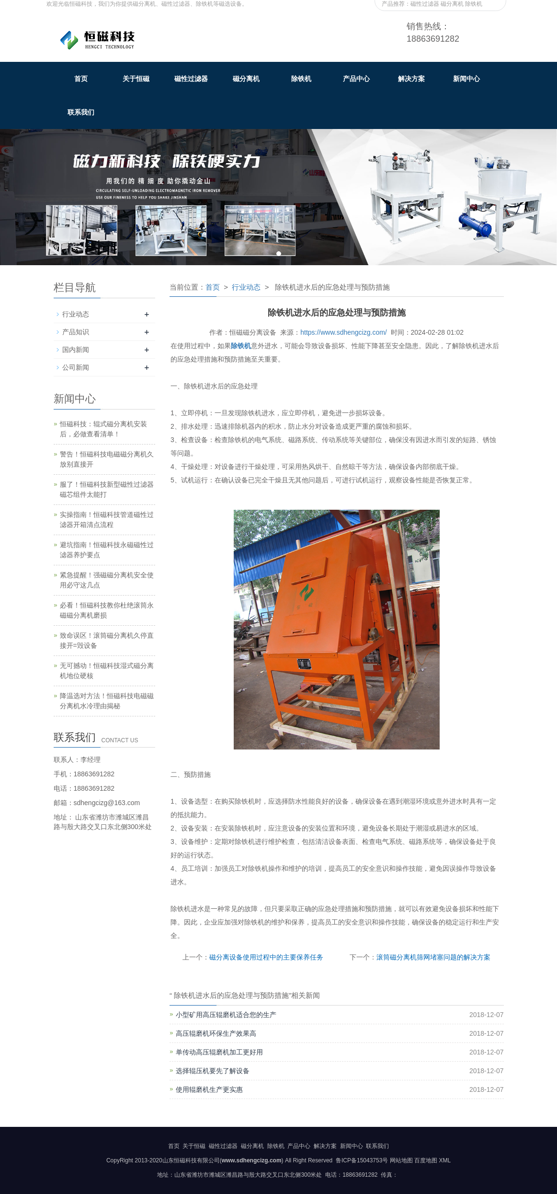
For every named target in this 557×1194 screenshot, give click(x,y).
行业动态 (246, 287)
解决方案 (411, 78)
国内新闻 (75, 349)
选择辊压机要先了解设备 (213, 1071)
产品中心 (356, 78)
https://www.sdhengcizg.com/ (343, 332)
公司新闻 (75, 367)
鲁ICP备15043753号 (361, 1160)
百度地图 (425, 1160)
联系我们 (81, 112)
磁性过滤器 (191, 78)
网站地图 (401, 1160)
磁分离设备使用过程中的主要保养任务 (266, 957)
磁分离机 (246, 78)
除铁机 (301, 78)
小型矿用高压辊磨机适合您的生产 (226, 1014)
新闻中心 (466, 78)
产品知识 (75, 332)
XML (445, 1160)
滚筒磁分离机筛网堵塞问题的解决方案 (433, 957)
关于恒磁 (136, 78)
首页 (81, 78)
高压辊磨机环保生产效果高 (216, 1033)
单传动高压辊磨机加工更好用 (219, 1052)
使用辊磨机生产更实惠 (209, 1089)
